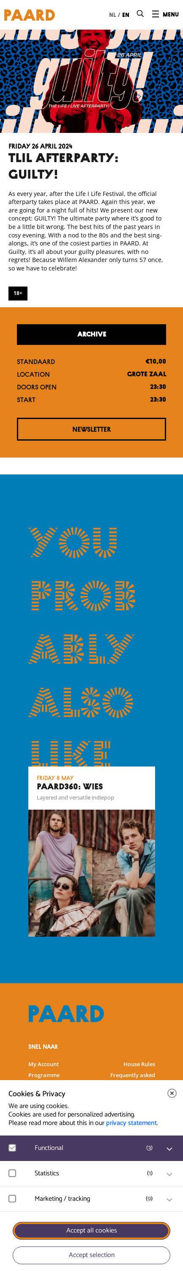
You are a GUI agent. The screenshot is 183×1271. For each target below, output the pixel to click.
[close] (172, 1093)
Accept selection (92, 1255)
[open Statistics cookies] (169, 1174)
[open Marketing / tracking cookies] (169, 1199)
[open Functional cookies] (169, 1149)
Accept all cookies (91, 1230)
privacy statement (131, 1123)
